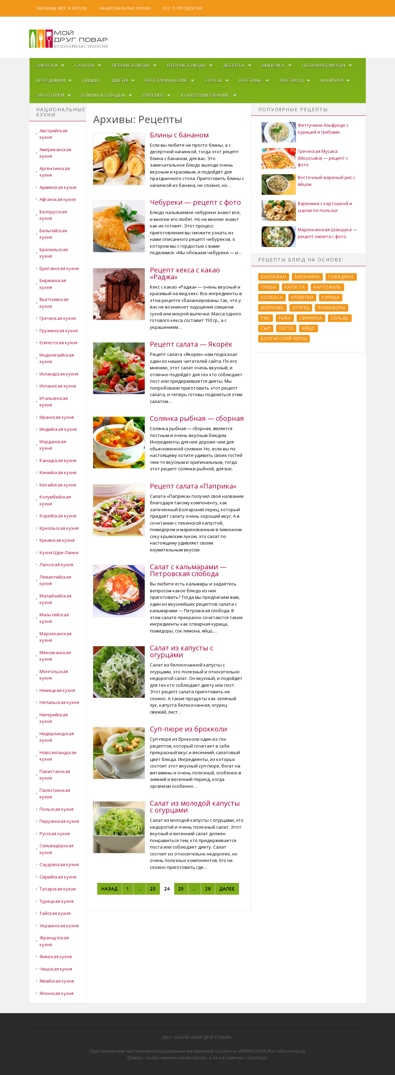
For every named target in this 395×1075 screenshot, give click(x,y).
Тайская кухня (55, 913)
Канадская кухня (58, 460)
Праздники (50, 80)
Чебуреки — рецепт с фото (195, 202)
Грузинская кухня (59, 330)
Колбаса (272, 297)
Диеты (120, 80)
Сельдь (340, 318)
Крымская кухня (57, 540)
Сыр (266, 328)
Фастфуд (291, 80)
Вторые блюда (186, 65)
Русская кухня (55, 833)
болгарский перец (284, 338)
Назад (109, 888)
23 (153, 888)
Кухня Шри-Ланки (59, 552)
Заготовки (50, 95)
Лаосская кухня (56, 564)
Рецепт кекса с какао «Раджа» (185, 273)
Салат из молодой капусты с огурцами (195, 806)
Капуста (295, 287)
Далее (227, 888)
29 (208, 888)
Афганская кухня (58, 199)
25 (181, 888)
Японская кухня (57, 993)
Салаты (84, 65)
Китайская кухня (58, 485)
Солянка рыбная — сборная (197, 418)
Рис (265, 318)
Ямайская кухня (57, 981)
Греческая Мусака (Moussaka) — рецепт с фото (323, 158)
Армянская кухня (58, 187)
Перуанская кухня (59, 821)
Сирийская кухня (58, 877)
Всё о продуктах (182, 8)
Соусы (213, 80)
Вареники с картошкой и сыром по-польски (325, 206)
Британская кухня (59, 268)
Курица (331, 297)
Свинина (310, 318)
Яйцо (308, 328)
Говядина (341, 277)
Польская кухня (57, 809)
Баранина (307, 277)
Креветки (302, 297)
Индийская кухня (58, 429)
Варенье (153, 95)
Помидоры (331, 308)
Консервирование (205, 95)
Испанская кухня (58, 386)
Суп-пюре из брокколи (188, 729)
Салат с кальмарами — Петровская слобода (188, 570)
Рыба (284, 318)
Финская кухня (56, 956)
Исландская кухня (59, 374)
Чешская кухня (56, 969)
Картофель (327, 287)
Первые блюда (131, 65)
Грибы (268, 287)
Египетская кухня (58, 342)
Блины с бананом (179, 134)
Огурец (300, 308)
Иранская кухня (57, 417)
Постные (250, 80)
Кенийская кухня (58, 472)
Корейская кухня (58, 516)
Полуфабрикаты (323, 65)
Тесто (286, 328)
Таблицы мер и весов (61, 8)
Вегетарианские (166, 80)
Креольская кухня (59, 528)
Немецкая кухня (57, 690)
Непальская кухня (59, 702)
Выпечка (273, 65)
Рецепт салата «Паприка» (193, 486)
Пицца (91, 80)
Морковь (272, 308)
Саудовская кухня (59, 864)
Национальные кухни (125, 8)
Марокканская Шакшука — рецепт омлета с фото (327, 232)
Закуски (47, 65)
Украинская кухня (59, 925)
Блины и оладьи (103, 95)
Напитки (332, 80)
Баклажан (273, 277)
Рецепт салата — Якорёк (191, 344)
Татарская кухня (58, 889)
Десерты (234, 65)
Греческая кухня (58, 318)
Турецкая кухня (57, 901)
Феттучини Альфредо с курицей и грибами (323, 128)
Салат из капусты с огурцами (181, 651)
